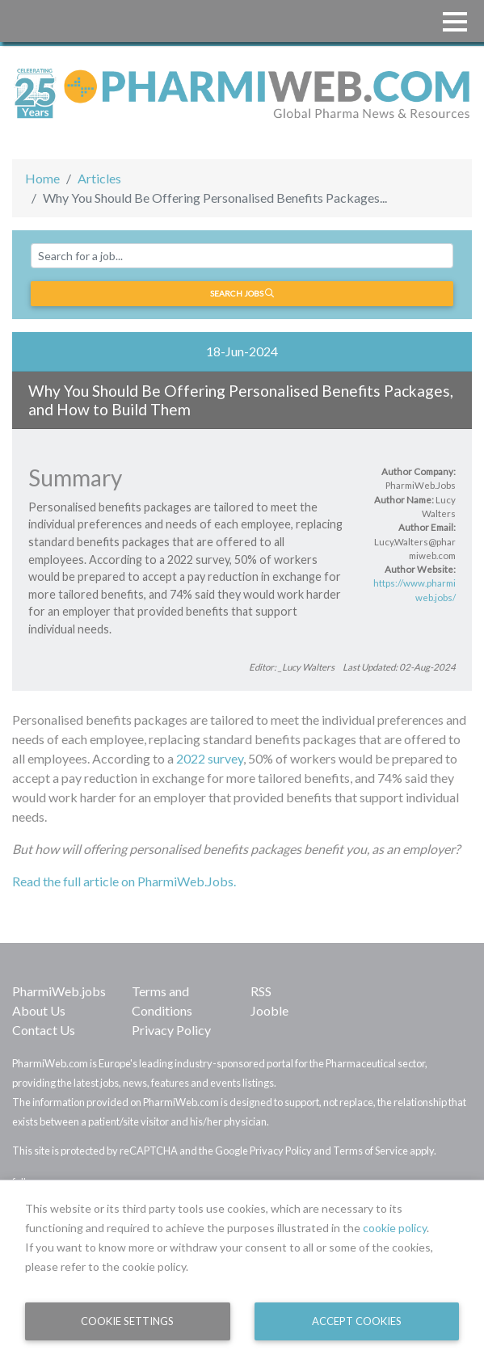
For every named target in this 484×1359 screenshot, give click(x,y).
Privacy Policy (171, 1029)
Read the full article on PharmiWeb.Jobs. (124, 881)
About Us (38, 1010)
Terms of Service (370, 1150)
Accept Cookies (357, 1321)
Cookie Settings (127, 1321)
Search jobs (242, 293)
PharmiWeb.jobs (59, 991)
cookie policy (395, 1228)
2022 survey (208, 758)
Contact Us (43, 1029)
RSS (260, 991)
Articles (99, 178)
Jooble (269, 1010)
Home (42, 178)
